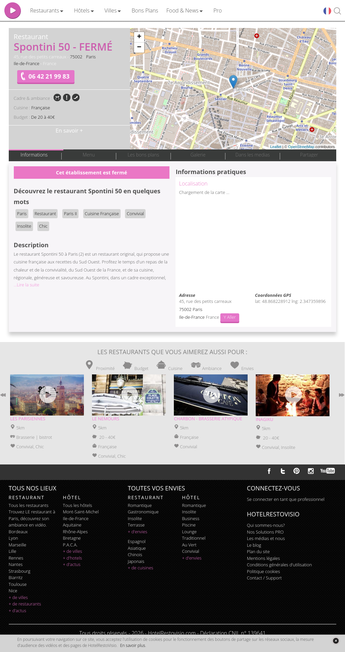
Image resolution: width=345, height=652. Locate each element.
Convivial (135, 213)
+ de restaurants (25, 604)
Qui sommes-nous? (266, 525)
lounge (189, 532)
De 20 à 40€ (43, 117)
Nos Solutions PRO (265, 532)
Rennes (16, 558)
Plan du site (258, 551)
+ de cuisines (140, 568)
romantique (140, 505)
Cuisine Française (102, 213)
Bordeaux (18, 532)
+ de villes (18, 597)
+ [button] (139, 37)
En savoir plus (132, 645)
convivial (190, 551)
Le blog (254, 545)
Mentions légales (263, 558)
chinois (135, 554)
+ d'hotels (72, 558)
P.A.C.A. (70, 545)
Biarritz (16, 577)
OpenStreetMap (301, 147)
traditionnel (194, 538)
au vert (189, 545)
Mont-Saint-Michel (81, 512)
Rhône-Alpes (75, 532)
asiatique (137, 548)
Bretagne (72, 538)
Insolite (24, 226)
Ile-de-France (26, 63)
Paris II (70, 213)
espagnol (137, 541)
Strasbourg (19, 571)
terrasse (136, 525)
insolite (135, 518)
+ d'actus (17, 610)
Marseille (17, 545)
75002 (76, 57)
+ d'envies (137, 532)
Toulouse (18, 584)
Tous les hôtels (77, 505)
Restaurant (45, 213)
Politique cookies (263, 571)
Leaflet (275, 147)
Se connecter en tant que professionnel (285, 499)
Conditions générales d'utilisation (279, 565)
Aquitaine (72, 525)
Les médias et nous (266, 538)
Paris (91, 57)
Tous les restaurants (29, 505)
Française (40, 108)
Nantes (16, 564)
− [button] (139, 47)
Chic (43, 226)
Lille (13, 551)
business (190, 518)
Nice (13, 591)
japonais (136, 561)
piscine (189, 525)
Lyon (13, 538)
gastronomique (143, 512)
